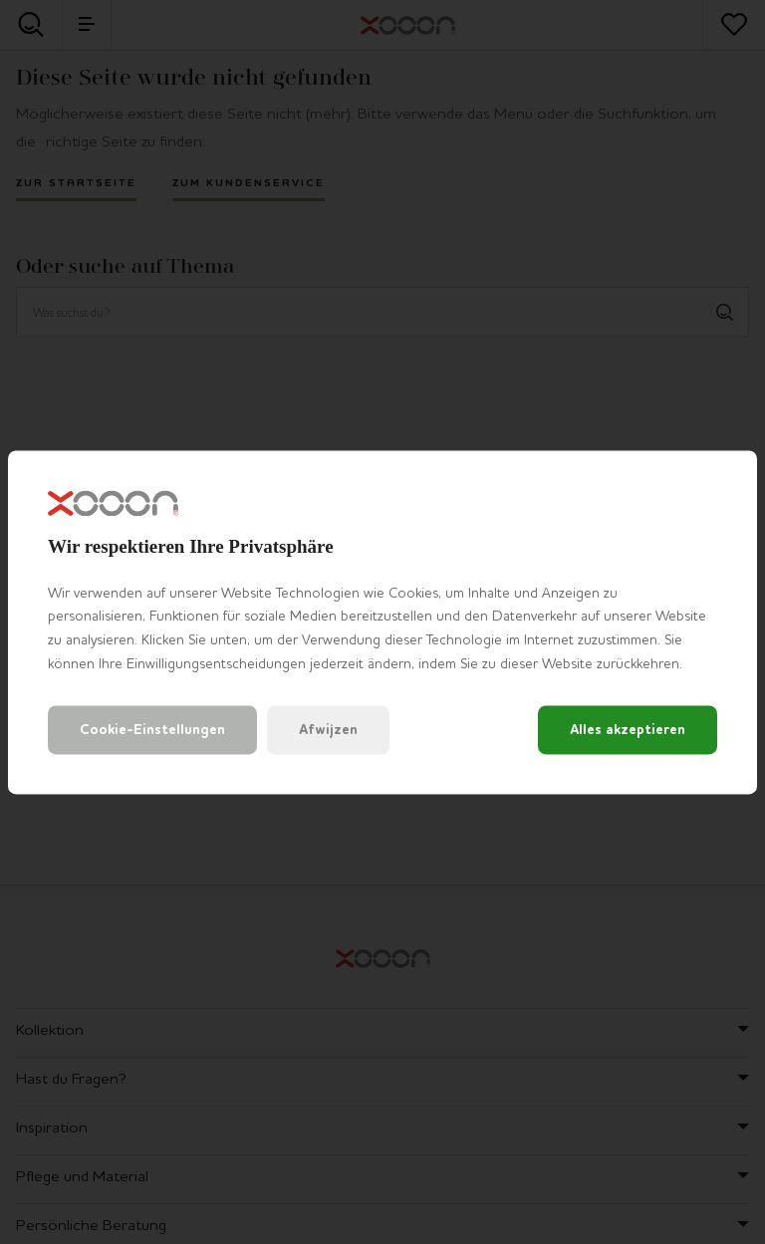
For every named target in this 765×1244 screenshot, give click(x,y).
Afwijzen (328, 729)
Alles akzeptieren (627, 729)
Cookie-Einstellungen (152, 729)
